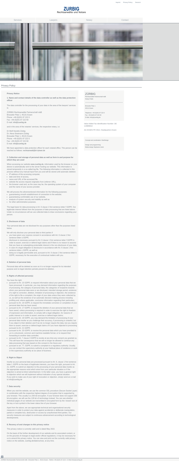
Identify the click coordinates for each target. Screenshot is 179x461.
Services (18, 20)
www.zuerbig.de (37, 164)
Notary (89, 20)
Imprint (118, 2)
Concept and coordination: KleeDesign (97, 140)
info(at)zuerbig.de (77, 460)
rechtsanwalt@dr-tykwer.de (34, 150)
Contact (125, 20)
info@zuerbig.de (19, 122)
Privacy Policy (127, 2)
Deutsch (138, 2)
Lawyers (53, 20)
